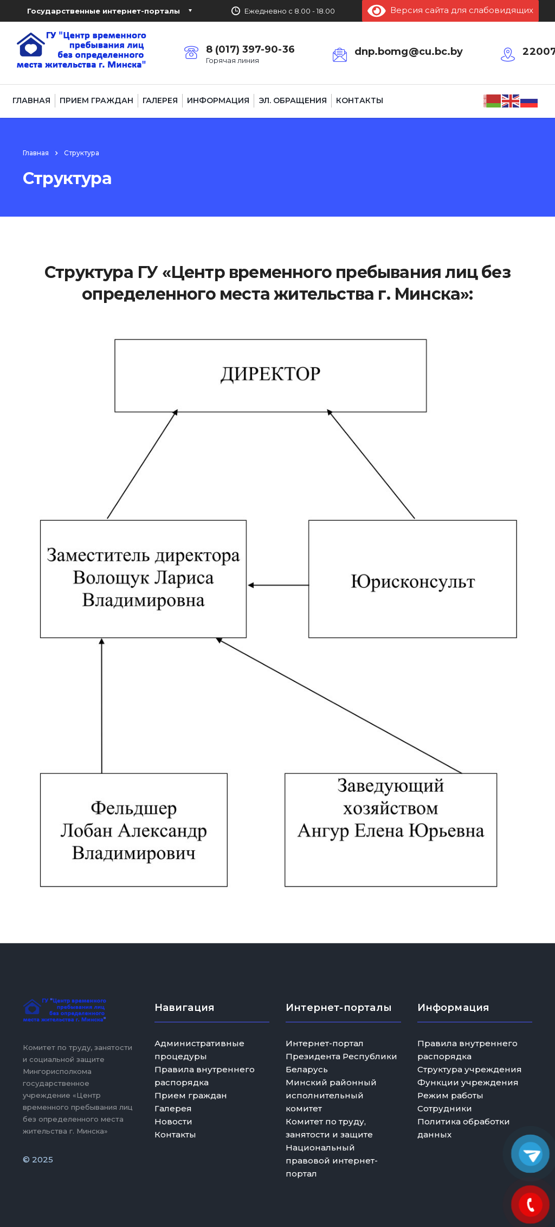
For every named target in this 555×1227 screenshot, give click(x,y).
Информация (218, 100)
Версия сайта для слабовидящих (450, 10)
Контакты (359, 100)
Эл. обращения (293, 100)
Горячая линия (232, 60)
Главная (31, 100)
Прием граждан (96, 100)
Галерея (160, 100)
